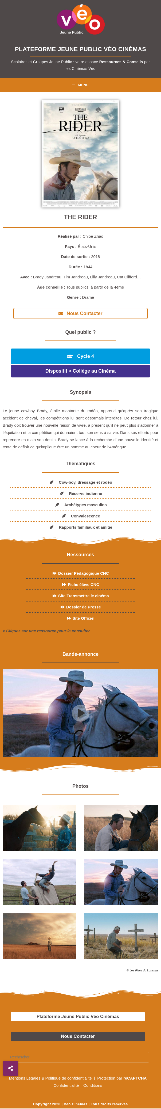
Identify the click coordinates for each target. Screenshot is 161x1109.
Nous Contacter (78, 1036)
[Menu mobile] (80, 85)
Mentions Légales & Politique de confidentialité (51, 1078)
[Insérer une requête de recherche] (78, 1057)
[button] (10, 1068)
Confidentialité (66, 1085)
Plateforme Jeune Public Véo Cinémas (78, 1016)
